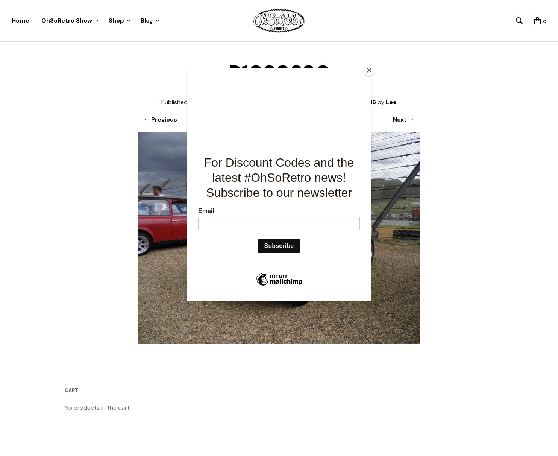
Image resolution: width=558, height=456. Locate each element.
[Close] (369, 70)
